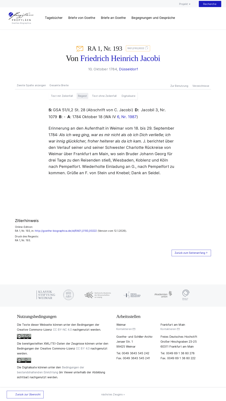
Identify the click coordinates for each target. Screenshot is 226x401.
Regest (82, 95)
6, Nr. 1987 (126, 116)
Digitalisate (128, 95)
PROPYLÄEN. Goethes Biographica (21, 18)
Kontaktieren (124, 328)
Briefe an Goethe (113, 18)
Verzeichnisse (200, 85)
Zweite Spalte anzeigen (31, 85)
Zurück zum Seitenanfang (190, 252)
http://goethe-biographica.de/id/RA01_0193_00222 (66, 230)
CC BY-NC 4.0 (62, 329)
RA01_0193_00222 (137, 48)
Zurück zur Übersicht (28, 394)
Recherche (209, 3)
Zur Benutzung (179, 85)
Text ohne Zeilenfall (104, 95)
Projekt (183, 3)
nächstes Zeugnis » (113, 394)
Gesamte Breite (59, 85)
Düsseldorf (128, 69)
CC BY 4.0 (83, 348)
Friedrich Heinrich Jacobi (120, 58)
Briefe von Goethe (81, 18)
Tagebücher (54, 18)
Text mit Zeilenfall (62, 95)
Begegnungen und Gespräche (153, 18)
